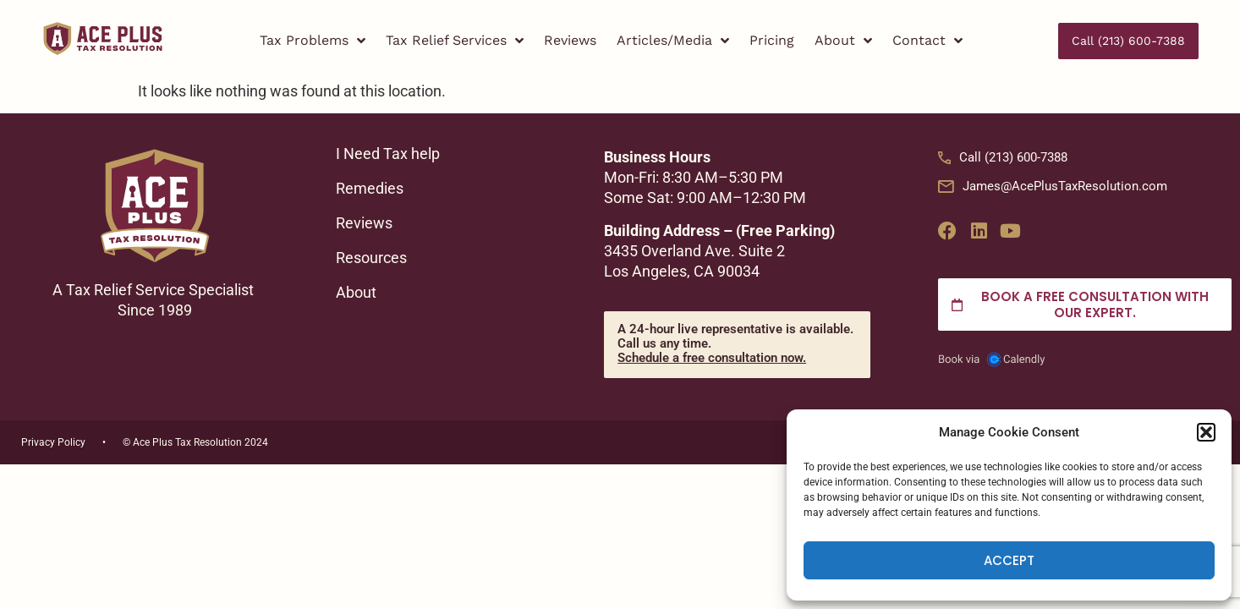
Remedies (369, 188)
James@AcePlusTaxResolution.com (1052, 186)
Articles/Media (673, 41)
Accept (1009, 560)
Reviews (570, 40)
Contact (927, 41)
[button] (1206, 432)
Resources (371, 258)
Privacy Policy (53, 442)
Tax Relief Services (455, 41)
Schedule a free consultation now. (711, 357)
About (843, 41)
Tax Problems (312, 41)
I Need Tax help (388, 154)
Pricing (771, 40)
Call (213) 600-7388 (1002, 157)
